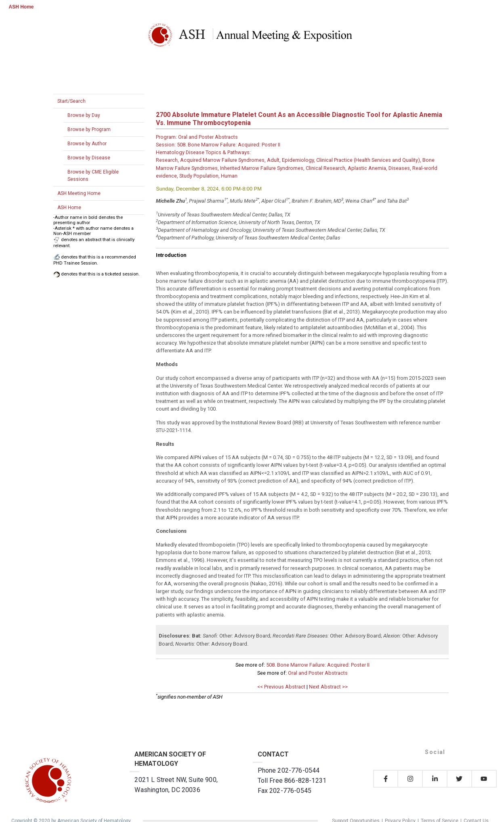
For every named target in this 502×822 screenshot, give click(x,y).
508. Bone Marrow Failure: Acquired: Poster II (318, 665)
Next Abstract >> (328, 687)
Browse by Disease (88, 158)
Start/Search (71, 101)
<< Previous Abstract (281, 687)
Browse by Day (83, 115)
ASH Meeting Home (79, 193)
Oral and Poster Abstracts (318, 673)
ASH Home (21, 7)
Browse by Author (87, 143)
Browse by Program (89, 129)
